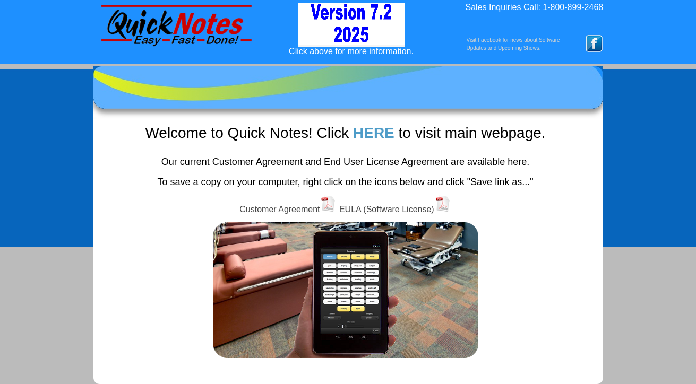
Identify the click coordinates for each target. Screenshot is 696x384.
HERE (373, 133)
